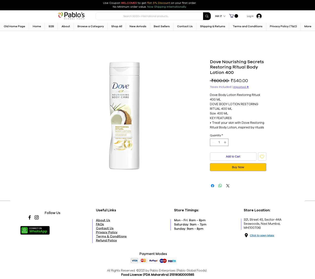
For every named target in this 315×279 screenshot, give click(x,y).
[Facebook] (29, 217)
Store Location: (257, 210)
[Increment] (225, 142)
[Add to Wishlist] (262, 156)
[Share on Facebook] (212, 185)
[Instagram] (36, 217)
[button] (220, 16)
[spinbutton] (219, 142)
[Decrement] (213, 142)
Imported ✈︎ (241, 87)
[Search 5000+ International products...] (146, 16)
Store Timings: (186, 210)
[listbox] (220, 16)
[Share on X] (227, 185)
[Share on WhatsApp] (220, 185)
